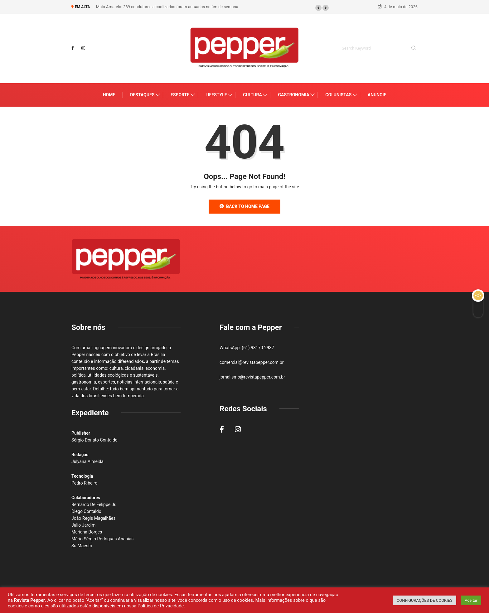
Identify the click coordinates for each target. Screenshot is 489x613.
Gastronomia (293, 95)
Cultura (252, 95)
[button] (318, 7)
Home (109, 95)
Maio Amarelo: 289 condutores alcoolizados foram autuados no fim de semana (167, 6)
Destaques (142, 95)
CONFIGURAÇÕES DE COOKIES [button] (425, 600)
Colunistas (338, 95)
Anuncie (377, 95)
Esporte (180, 95)
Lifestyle (216, 95)
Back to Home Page (244, 206)
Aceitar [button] (471, 600)
